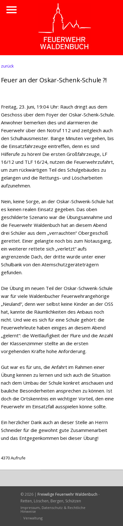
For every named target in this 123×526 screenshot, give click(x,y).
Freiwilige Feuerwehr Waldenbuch (67, 494)
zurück (7, 66)
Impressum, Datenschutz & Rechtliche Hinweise (52, 509)
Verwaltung (33, 518)
